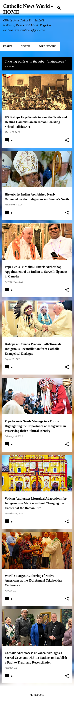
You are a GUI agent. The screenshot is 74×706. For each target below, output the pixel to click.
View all (10, 66)
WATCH (25, 46)
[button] (67, 140)
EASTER (8, 46)
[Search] (59, 8)
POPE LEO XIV (47, 46)
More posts (37, 694)
